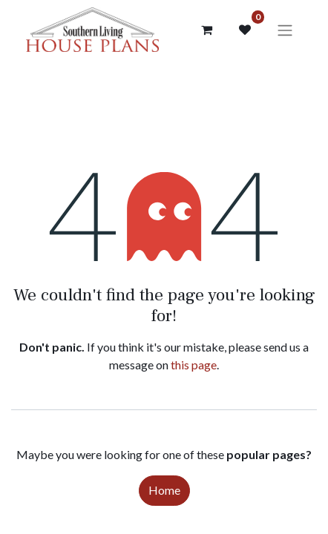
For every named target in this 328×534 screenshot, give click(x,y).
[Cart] (206, 29)
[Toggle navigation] (285, 29)
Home (164, 490)
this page (194, 364)
